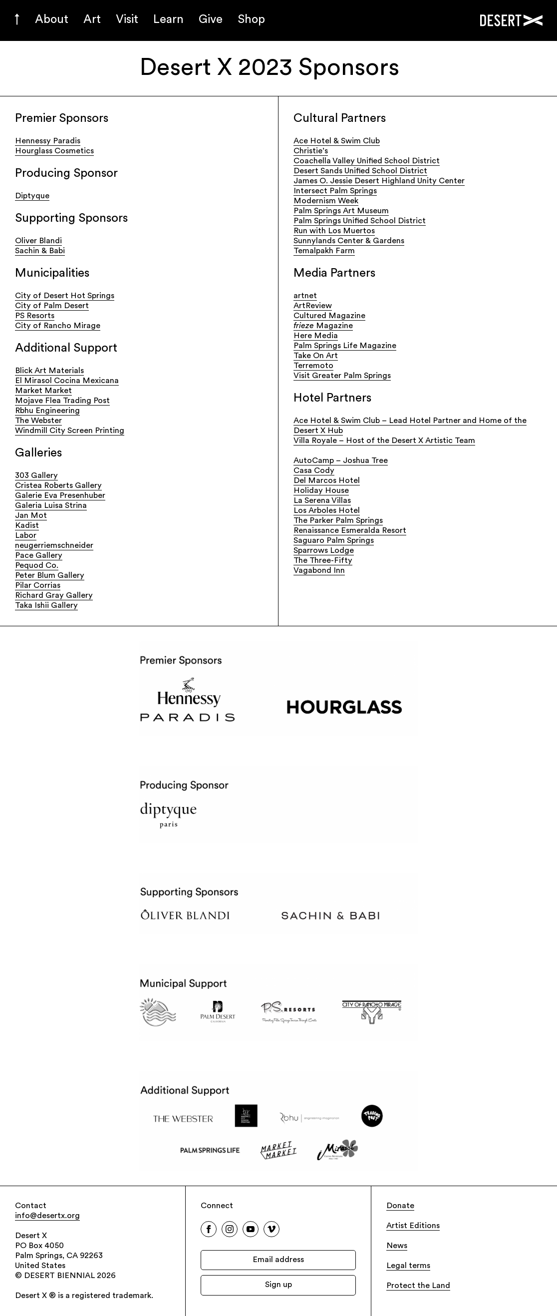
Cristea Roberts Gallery (58, 486)
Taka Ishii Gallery (46, 606)
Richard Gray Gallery (54, 596)
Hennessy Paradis (47, 141)
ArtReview (312, 306)
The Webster (38, 421)
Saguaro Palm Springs (333, 541)
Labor (25, 536)
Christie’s (310, 151)
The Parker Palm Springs (338, 521)
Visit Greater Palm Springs (342, 376)
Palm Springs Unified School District (359, 221)
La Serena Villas (322, 501)
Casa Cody (313, 471)
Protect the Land (418, 1286)
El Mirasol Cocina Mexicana (67, 381)
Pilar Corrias (37, 586)
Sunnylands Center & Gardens (348, 241)
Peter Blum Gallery (49, 576)
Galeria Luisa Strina (51, 506)
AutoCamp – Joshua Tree (340, 461)
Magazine (323, 326)
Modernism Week (325, 201)
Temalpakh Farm (324, 251)
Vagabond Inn (319, 571)
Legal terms (408, 1266)
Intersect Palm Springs (335, 191)
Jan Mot (31, 516)
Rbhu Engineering (47, 411)
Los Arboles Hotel (326, 511)
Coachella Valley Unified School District (366, 161)
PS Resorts (34, 316)
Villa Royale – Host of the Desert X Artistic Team (384, 441)
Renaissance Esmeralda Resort (349, 531)
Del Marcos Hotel (326, 481)
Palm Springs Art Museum (341, 211)
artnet (305, 296)
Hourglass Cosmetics (54, 151)
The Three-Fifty (322, 561)
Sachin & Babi (40, 251)
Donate (400, 1206)
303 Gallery (36, 476)
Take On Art (315, 356)
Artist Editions (413, 1226)
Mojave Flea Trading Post (62, 401)
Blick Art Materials (49, 371)
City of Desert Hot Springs (64, 296)
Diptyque (32, 196)
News (396, 1246)
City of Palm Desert (52, 306)
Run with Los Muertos (334, 231)
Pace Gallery (38, 556)
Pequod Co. (36, 566)
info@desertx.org (47, 1216)
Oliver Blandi (38, 241)
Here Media (315, 336)
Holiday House (321, 491)
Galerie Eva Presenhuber (60, 496)
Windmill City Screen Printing (69, 431)
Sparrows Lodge (323, 551)
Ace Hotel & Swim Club (336, 141)
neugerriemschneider (54, 546)
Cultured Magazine (329, 316)
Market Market (43, 391)
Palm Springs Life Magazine (344, 346)
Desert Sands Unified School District (360, 171)
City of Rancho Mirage (57, 326)
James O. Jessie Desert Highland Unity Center (379, 181)
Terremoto (313, 366)
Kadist (27, 526)
